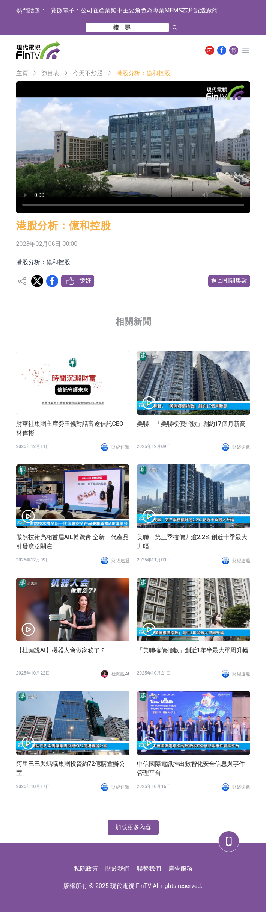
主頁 (22, 73)
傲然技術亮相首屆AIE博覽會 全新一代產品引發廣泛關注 (72, 542)
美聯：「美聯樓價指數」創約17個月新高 (191, 423)
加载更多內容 (133, 827)
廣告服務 (180, 868)
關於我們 (117, 868)
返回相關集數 (229, 280)
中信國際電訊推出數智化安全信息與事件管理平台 (191, 768)
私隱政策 (86, 868)
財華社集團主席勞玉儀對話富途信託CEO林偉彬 (70, 428)
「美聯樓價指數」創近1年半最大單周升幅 (192, 650)
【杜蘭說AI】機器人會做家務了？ (61, 650)
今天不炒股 (88, 73)
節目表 (50, 73)
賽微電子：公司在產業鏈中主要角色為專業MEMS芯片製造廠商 (134, 10)
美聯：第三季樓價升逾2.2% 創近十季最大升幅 (192, 542)
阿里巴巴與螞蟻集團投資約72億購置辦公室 (70, 768)
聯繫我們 (149, 868)
